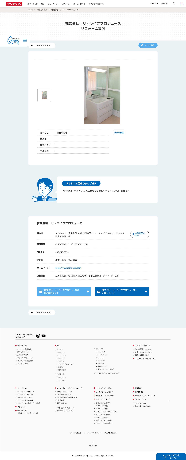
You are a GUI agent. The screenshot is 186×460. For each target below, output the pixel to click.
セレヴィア (62, 377)
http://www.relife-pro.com (68, 267)
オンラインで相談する (25, 394)
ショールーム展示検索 (25, 400)
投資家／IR (139, 392)
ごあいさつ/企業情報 (103, 403)
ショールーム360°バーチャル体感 (28, 403)
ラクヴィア (62, 380)
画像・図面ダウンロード (143, 355)
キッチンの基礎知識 (24, 349)
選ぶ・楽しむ (33, 3)
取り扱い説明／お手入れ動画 (67, 397)
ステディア (62, 355)
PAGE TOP (93, 445)
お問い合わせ (66, 408)
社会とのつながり (102, 417)
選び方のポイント (23, 352)
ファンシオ (101, 360)
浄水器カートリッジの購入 (105, 396)
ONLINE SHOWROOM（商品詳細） (108, 373)
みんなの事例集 (22, 355)
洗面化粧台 (100, 348)
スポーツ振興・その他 (103, 420)
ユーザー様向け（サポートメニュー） (70, 388)
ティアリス (101, 352)
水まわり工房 (42, 10)
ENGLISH (154, 3)
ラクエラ (61, 358)
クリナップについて (96, 3)
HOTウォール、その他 (105, 369)
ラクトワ (101, 363)
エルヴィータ (102, 355)
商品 (58, 346)
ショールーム (53, 3)
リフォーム (65, 3)
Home (30, 10)
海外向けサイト (140, 399)
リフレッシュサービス (103, 388)
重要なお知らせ (62, 403)
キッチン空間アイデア (25, 358)
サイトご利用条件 (75, 433)
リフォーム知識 (22, 364)
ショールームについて (25, 397)
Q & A (64, 394)
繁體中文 (165, 3)
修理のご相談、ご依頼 (64, 392)
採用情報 (138, 388)
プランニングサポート (143, 346)
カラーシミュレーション (143, 352)
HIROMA (61, 367)
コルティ (61, 361)
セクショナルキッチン (66, 364)
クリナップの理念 (102, 406)
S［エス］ (101, 358)
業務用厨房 (62, 370)
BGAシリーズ (102, 366)
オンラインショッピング (104, 392)
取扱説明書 (60, 400)
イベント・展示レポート (104, 423)
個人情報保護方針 (110, 433)
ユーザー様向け (79, 3)
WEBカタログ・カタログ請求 (145, 359)
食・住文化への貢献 (103, 414)
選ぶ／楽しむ (22, 346)
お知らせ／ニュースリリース (145, 396)
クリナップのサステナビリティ (106, 411)
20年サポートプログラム (65, 411)
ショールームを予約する (25, 392)
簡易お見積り (143, 349)
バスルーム (60, 374)
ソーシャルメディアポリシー (93, 433)
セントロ (61, 353)
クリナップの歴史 (102, 409)
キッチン (60, 349)
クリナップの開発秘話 (25, 361)
